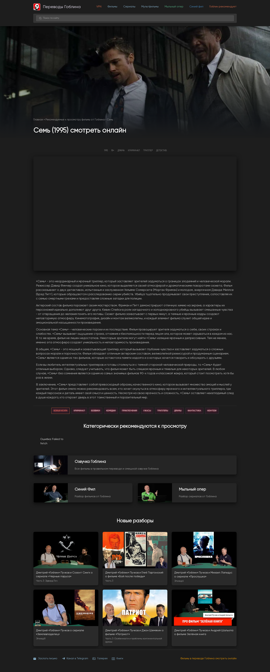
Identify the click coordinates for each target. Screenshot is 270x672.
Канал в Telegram (75, 658)
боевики (95, 411)
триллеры (162, 411)
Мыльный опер (174, 6)
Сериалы (129, 6)
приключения (129, 411)
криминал (79, 411)
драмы (177, 411)
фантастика (194, 411)
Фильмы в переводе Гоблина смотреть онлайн (208, 658)
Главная (38, 120)
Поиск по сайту (49, 18)
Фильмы (112, 6)
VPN (98, 6)
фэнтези (211, 411)
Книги (117, 658)
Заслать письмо (45, 658)
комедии (111, 411)
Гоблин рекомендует (223, 6)
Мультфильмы (150, 6)
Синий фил (196, 6)
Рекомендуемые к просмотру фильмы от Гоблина (75, 120)
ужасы (147, 411)
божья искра (61, 411)
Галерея (99, 658)
